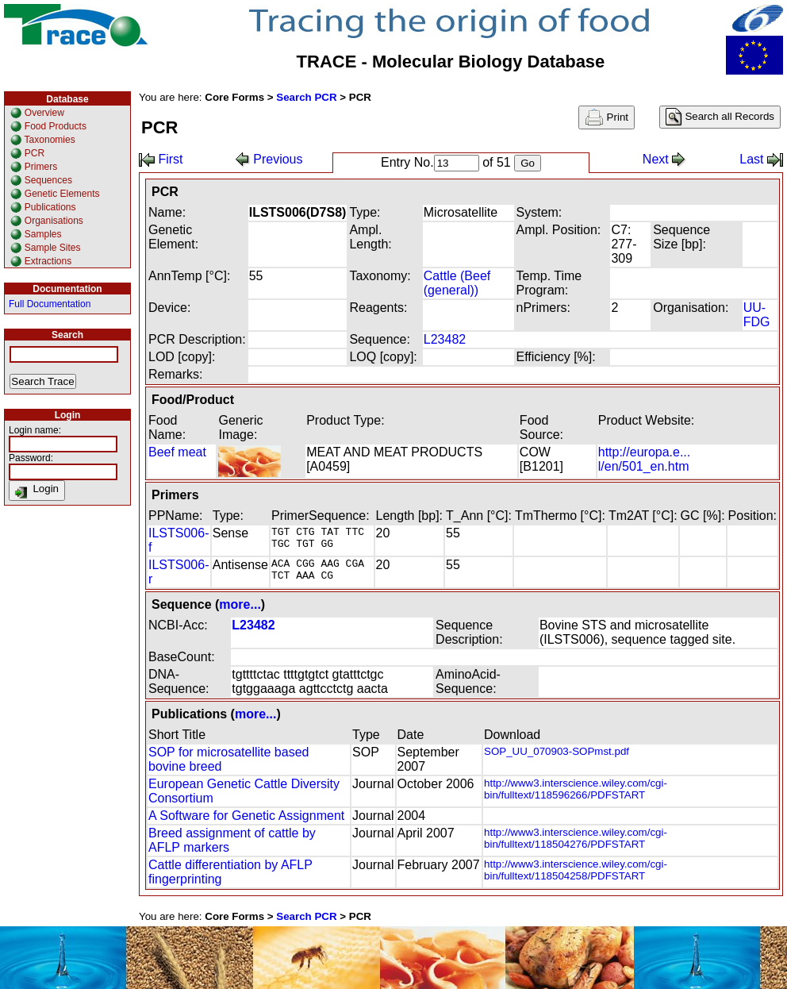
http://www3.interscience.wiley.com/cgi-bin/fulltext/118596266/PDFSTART (575, 789)
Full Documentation (49, 304)
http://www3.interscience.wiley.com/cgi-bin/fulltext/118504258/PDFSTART (575, 870)
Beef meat (177, 452)
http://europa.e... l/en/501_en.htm (644, 459)
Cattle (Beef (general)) (457, 283)
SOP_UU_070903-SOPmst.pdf (556, 751)
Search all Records (720, 117)
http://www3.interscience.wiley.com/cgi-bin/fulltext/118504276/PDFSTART (575, 838)
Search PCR (306, 97)
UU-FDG (756, 315)
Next (664, 159)
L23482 (445, 339)
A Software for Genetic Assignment (246, 815)
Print (606, 117)
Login (37, 490)
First (161, 159)
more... (239, 604)
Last (761, 159)
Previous (269, 159)
